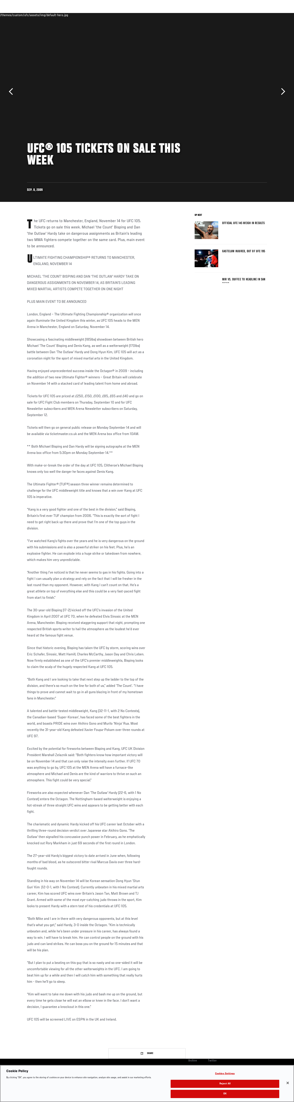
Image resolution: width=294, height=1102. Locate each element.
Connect (206, 15)
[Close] (287, 1083)
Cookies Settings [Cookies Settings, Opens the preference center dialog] (225, 1073)
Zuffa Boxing (241, 15)
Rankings (39, 15)
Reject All (224, 1084)
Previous (12, 91)
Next (281, 91)
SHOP (258, 15)
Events (22, 15)
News (72, 15)
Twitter (212, 1060)
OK (225, 1094)
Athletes (57, 15)
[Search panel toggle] (269, 15)
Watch (222, 15)
